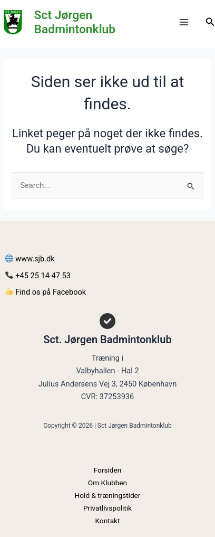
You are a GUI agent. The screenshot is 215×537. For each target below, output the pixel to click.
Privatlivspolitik (107, 508)
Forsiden (108, 470)
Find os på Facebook (45, 292)
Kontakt (107, 520)
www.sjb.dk (30, 258)
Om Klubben (107, 482)
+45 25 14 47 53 (38, 275)
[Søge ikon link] (210, 22)
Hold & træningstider (108, 495)
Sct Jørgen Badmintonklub (75, 22)
